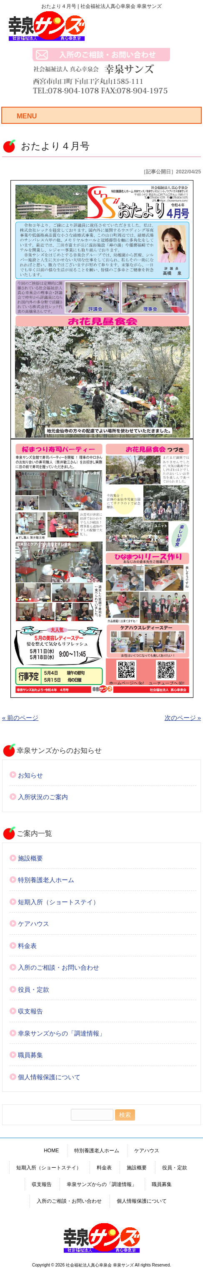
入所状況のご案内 (43, 796)
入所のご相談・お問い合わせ (58, 967)
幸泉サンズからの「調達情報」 (61, 1033)
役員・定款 (33, 989)
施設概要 (30, 858)
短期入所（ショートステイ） (58, 901)
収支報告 (30, 1011)
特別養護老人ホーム (46, 879)
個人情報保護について (49, 1077)
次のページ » (183, 717)
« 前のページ (20, 717)
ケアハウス (33, 923)
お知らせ (30, 775)
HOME (51, 1151)
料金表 (27, 945)
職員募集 (30, 1054)
